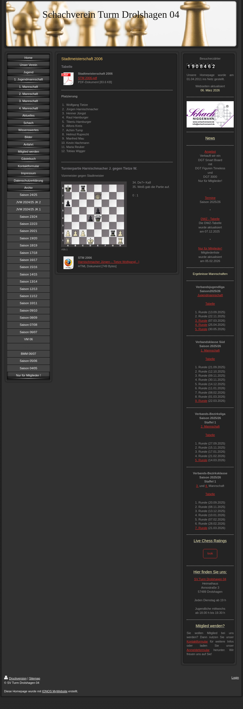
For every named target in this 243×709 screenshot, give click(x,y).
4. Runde (201, 324)
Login (235, 677)
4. (206, 485)
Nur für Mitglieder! (210, 248)
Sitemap (34, 678)
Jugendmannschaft (210, 295)
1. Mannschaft (210, 350)
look (210, 553)
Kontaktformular (197, 641)
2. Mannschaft (210, 426)
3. (197, 485)
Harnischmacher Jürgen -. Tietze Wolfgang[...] (108, 261)
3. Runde (201, 320)
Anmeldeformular (198, 650)
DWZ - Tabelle (210, 218)
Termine (210, 197)
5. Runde (201, 329)
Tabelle (210, 303)
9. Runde (201, 400)
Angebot (210, 151)
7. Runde (201, 528)
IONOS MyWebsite (55, 691)
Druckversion (15, 678)
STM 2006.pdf (87, 78)
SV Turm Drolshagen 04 (210, 579)
